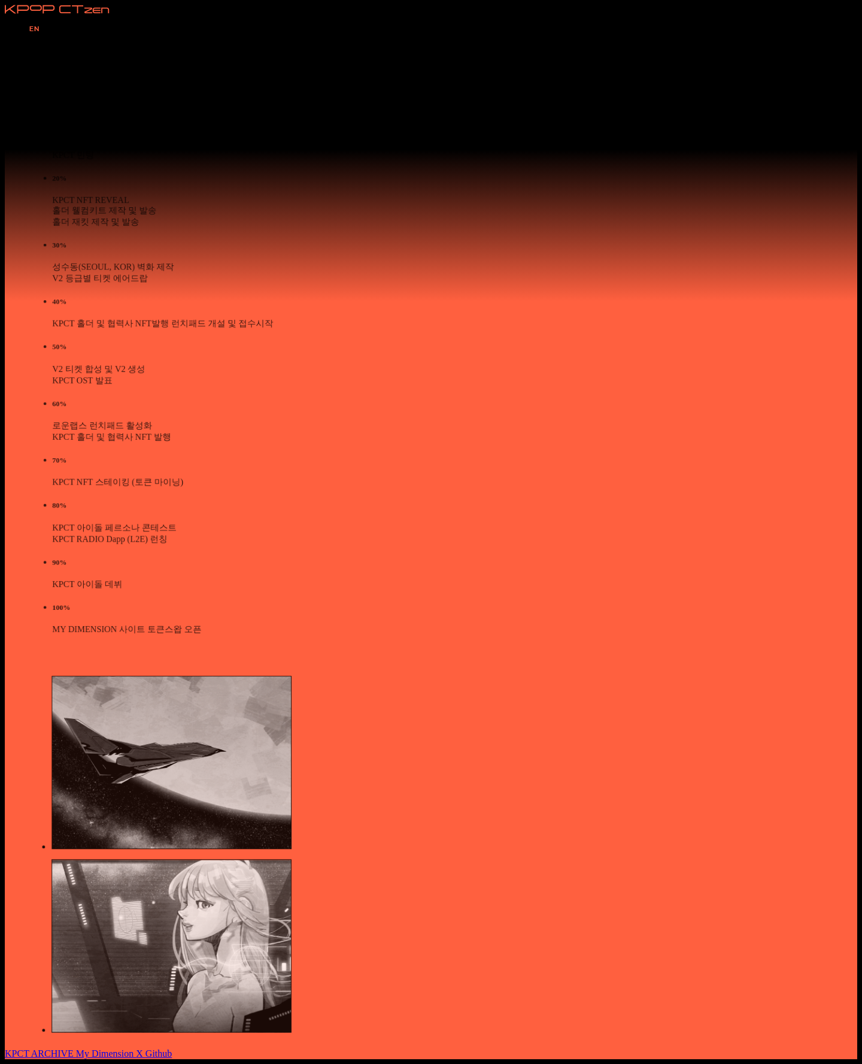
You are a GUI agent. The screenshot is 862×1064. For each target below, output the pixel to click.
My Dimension (106, 1053)
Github (158, 1053)
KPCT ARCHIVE (40, 1053)
